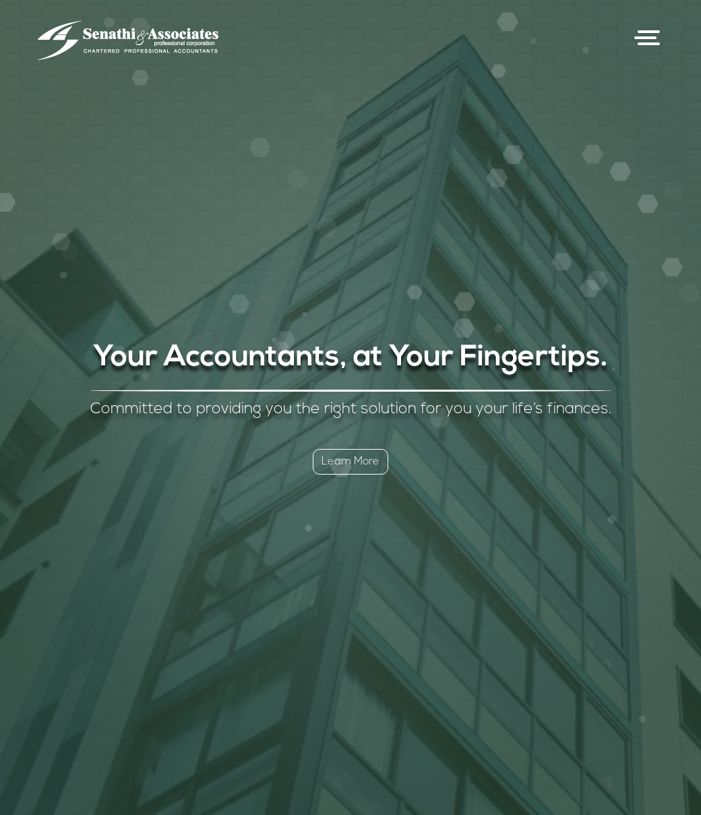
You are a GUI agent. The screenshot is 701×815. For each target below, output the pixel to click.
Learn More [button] (350, 461)
